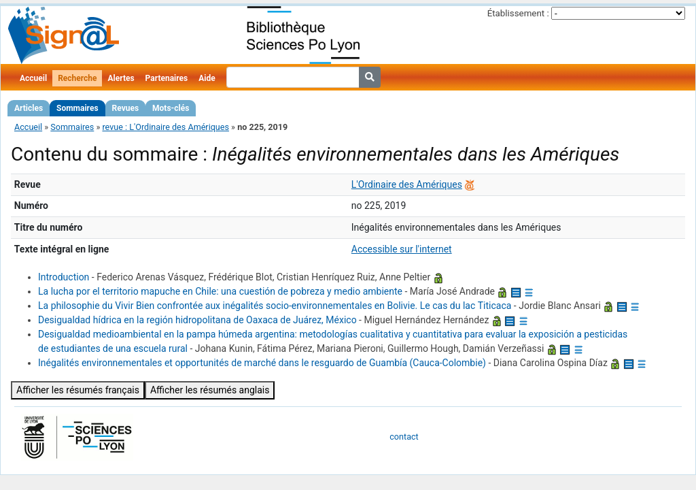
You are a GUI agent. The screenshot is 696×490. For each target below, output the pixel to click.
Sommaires (77, 108)
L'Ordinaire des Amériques (406, 184)
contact (403, 436)
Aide (206, 78)
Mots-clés (170, 108)
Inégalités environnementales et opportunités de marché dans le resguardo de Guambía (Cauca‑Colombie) (262, 362)
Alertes (120, 78)
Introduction (63, 277)
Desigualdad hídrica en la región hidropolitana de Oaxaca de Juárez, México (197, 319)
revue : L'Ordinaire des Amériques (165, 127)
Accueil (33, 78)
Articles (28, 108)
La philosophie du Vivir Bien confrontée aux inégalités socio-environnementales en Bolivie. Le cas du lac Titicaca (274, 305)
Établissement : (518, 13)
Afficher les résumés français (77, 390)
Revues (125, 108)
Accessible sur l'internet (401, 249)
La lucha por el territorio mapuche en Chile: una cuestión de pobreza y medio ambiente (220, 291)
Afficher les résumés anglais (210, 390)
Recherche (77, 78)
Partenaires (166, 78)
